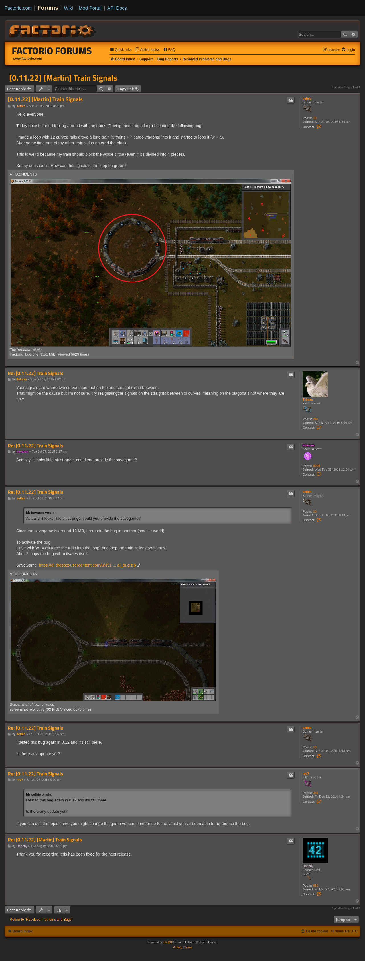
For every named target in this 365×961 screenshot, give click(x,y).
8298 (316, 466)
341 (315, 793)
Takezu (308, 399)
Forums (48, 8)
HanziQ (308, 866)
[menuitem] (147, 50)
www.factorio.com (27, 59)
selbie (307, 98)
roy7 (306, 773)
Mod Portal (90, 8)
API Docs (117, 8)
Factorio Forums (52, 50)
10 (315, 118)
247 (315, 419)
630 (315, 885)
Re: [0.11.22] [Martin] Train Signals (45, 840)
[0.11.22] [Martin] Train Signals (63, 78)
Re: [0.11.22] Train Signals (35, 373)
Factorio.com (18, 8)
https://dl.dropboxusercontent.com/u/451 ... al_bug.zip (87, 565)
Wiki (68, 8)
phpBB (167, 942)
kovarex (309, 445)
